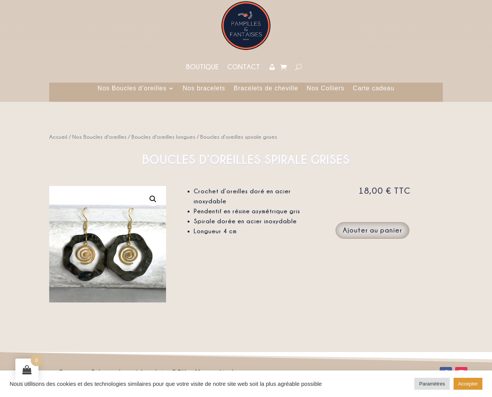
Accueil (58, 137)
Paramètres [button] (432, 384)
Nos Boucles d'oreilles (99, 137)
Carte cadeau (373, 88)
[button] (153, 199)
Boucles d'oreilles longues (163, 137)
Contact (243, 66)
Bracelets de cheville (266, 88)
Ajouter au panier (372, 230)
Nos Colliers (325, 88)
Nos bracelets (204, 88)
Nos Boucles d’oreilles (132, 88)
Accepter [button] (468, 384)
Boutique (202, 66)
